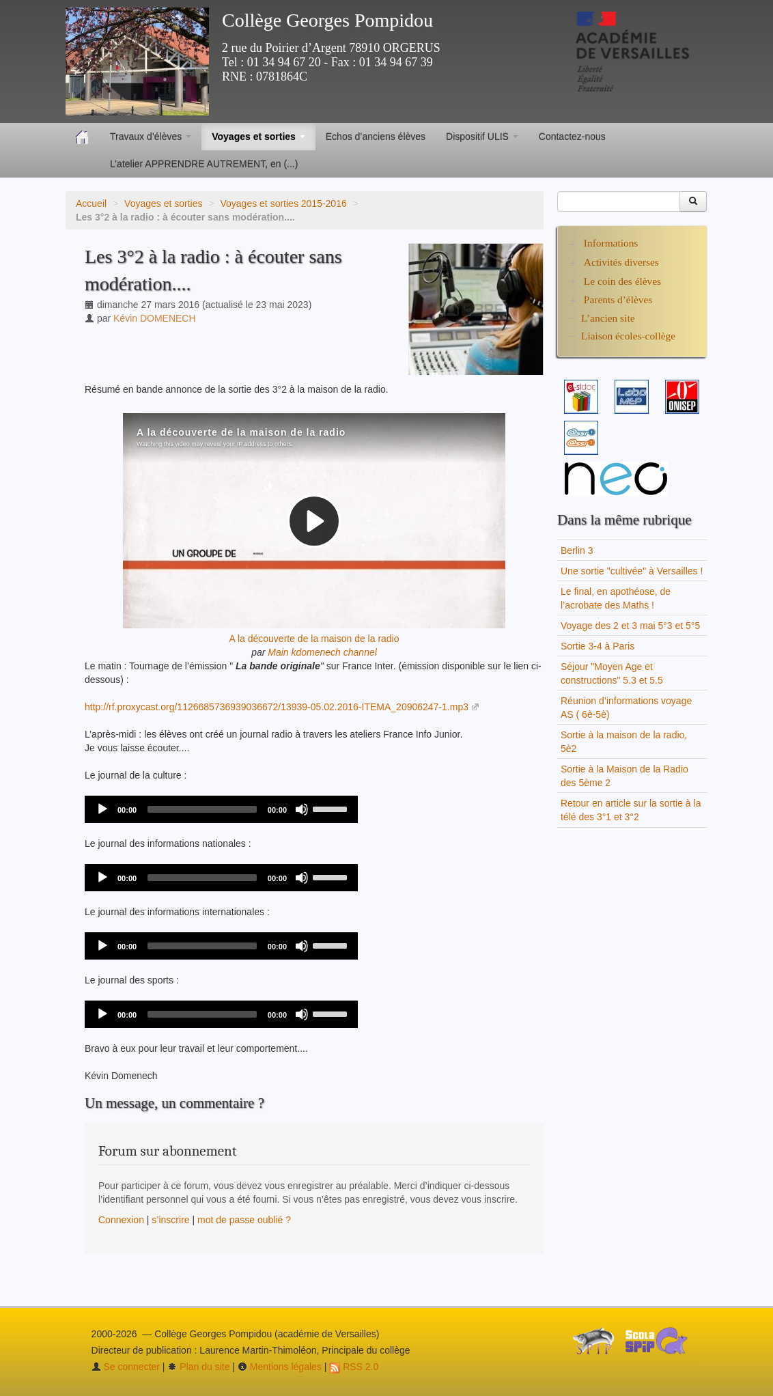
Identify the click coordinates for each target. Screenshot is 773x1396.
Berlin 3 (577, 550)
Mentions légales (280, 1366)
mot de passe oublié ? (244, 1219)
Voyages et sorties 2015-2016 (283, 203)
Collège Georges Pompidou (327, 20)
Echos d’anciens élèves (375, 136)
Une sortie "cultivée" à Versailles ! (632, 571)
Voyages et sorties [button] (258, 136)
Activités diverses (621, 262)
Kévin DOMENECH (154, 318)
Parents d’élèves (618, 299)
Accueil (91, 203)
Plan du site (198, 1366)
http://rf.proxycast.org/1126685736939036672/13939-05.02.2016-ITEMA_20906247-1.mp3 (276, 706)
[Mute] (302, 809)
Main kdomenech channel (322, 652)
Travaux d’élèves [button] (150, 136)
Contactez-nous (572, 136)
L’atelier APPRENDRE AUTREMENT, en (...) (204, 163)
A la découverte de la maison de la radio (314, 638)
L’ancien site (608, 318)
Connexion (121, 1219)
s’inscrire (170, 1219)
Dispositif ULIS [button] (482, 136)
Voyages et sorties (163, 203)
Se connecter (126, 1366)
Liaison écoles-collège (628, 335)
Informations (611, 243)
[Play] (102, 809)
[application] (221, 809)
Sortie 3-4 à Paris (597, 646)
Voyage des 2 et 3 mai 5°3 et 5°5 (630, 625)
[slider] (202, 809)
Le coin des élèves (622, 281)
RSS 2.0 (353, 1366)
